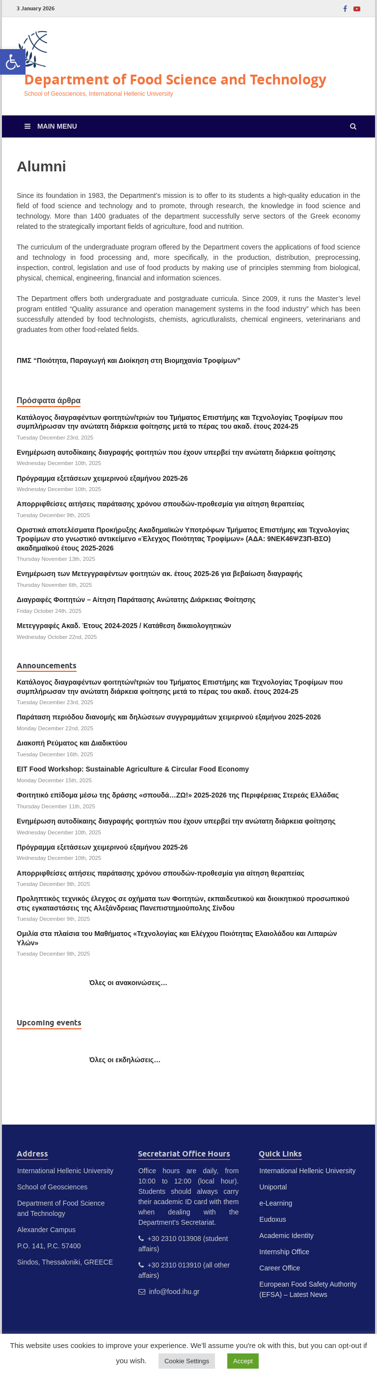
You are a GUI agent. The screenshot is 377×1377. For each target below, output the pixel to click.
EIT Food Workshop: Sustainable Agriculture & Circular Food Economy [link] (133, 769)
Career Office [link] (279, 1268)
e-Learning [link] (275, 1203)
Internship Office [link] (284, 1252)
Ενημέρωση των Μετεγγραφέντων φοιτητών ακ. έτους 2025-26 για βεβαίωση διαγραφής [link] (159, 574)
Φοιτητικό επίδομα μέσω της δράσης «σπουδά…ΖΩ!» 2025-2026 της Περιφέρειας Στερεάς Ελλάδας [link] (178, 795)
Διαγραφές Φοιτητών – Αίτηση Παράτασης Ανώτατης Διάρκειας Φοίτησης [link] (136, 600)
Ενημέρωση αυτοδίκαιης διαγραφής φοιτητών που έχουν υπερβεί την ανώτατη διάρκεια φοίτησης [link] (176, 452)
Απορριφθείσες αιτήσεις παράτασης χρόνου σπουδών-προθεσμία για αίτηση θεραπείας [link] (160, 504)
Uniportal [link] (273, 1187)
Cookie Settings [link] (186, 1361)
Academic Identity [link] (286, 1235)
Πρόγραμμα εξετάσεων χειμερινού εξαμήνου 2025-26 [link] (102, 478)
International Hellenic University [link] (307, 1171)
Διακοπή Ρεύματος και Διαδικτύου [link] (72, 743)
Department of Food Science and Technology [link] (175, 79)
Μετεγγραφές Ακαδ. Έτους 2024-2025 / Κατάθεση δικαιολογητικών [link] (124, 626)
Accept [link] (243, 1361)
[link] (13, 62)
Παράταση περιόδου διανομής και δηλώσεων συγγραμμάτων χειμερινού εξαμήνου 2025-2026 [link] (169, 717)
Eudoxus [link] (272, 1219)
